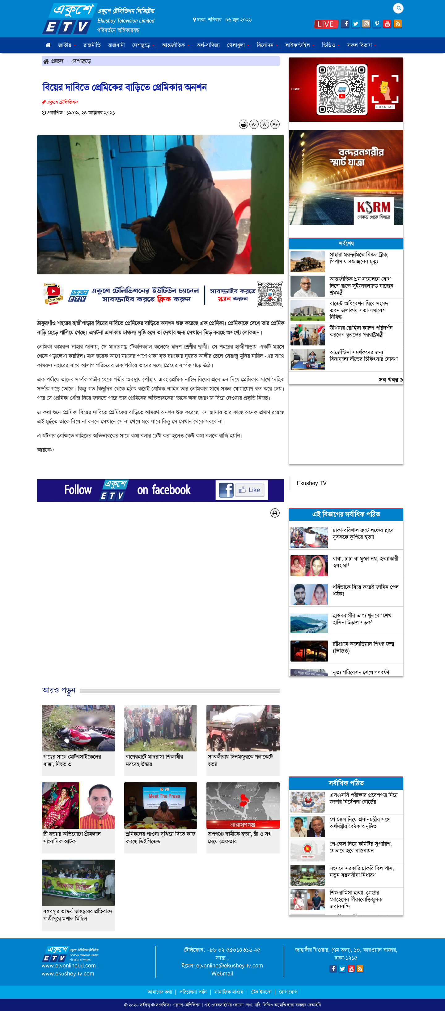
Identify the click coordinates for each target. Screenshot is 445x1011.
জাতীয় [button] (67, 45)
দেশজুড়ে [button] (143, 45)
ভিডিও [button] (331, 45)
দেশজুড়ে (81, 61)
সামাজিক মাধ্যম (228, 992)
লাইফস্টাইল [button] (300, 45)
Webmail (222, 973)
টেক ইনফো (262, 992)
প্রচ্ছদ (53, 61)
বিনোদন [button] (267, 45)
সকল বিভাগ (361, 45)
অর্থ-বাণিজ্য (208, 45)
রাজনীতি (92, 45)
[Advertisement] (161, 608)
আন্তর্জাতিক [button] (175, 45)
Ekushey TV (312, 483)
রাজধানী (116, 45)
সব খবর (391, 380)
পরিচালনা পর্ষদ (193, 992)
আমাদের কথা (160, 992)
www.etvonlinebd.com (69, 965)
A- (254, 124)
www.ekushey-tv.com (68, 973)
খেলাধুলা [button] (238, 45)
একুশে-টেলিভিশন (186, 1005)
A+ (275, 124)
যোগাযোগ (288, 992)
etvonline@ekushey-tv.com (229, 965)
